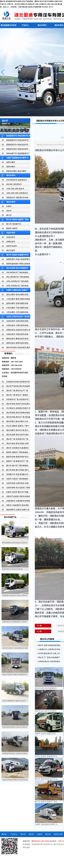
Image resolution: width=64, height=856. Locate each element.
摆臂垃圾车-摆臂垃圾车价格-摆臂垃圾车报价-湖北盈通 (14, 343)
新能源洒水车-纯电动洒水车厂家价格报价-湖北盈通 (15, 140)
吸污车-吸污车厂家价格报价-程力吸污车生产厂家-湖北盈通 (14, 466)
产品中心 (25, 25)
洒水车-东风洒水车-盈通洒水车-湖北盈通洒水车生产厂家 (14, 448)
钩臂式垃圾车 (11, 246)
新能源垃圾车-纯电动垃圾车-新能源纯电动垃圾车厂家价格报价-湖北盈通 (14, 149)
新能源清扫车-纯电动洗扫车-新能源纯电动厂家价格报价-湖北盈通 (14, 145)
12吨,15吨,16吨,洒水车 (15, 189)
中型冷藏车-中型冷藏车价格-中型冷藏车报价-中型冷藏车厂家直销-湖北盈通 (14, 308)
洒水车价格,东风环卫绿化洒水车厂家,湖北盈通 (15, 404)
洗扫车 (9, 211)
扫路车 (9, 206)
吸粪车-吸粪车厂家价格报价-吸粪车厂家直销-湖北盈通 (14, 452)
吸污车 (48, 834)
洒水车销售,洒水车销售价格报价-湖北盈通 (15, 413)
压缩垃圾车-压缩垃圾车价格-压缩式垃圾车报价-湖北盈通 (14, 321)
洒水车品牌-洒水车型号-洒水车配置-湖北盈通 (14, 435)
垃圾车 (39, 834)
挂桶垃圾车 (10, 242)
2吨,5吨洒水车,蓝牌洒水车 (16, 180)
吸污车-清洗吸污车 (13, 224)
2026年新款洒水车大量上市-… (50, 653)
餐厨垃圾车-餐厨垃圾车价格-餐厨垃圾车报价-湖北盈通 (14, 339)
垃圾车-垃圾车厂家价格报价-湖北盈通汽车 (14, 479)
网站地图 (45, 7)
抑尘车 (23, 834)
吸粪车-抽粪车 (12, 228)
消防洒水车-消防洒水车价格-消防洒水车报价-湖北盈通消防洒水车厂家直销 (14, 198)
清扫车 (31, 834)
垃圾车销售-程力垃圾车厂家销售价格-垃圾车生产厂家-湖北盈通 (15, 488)
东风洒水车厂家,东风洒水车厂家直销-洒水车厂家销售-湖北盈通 (15, 399)
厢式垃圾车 (10, 250)
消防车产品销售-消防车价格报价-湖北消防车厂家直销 (15, 497)
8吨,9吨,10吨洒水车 (14, 184)
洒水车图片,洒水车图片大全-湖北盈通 (14, 422)
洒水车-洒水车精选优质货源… (50, 645)
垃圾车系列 (10, 233)
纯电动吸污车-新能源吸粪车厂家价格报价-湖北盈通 (15, 153)
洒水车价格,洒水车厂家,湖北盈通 (15, 417)
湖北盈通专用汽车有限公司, (43, 844)
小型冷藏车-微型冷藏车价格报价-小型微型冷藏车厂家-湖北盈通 (15, 299)
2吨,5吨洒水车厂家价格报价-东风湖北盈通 (14, 273)
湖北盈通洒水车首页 (8, 25)
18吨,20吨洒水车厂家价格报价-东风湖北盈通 (14, 286)
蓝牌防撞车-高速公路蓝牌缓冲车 (15, 259)
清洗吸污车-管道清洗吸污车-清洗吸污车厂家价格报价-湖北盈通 (14, 474)
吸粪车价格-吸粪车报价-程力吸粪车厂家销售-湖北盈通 (14, 457)
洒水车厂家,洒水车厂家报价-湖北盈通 (14, 395)
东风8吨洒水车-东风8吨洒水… (50, 661)
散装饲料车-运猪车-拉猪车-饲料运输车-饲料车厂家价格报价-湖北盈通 (14, 510)
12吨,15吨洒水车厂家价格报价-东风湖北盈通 (14, 281)
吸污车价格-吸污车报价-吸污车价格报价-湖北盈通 (14, 470)
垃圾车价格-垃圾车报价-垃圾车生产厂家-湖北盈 (14, 483)
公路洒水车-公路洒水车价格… (50, 649)
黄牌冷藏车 (10, 167)
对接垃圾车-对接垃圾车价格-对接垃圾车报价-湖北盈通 (14, 334)
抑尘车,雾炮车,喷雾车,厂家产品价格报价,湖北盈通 (14, 426)
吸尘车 (9, 215)
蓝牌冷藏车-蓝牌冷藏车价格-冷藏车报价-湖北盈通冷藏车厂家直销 (14, 303)
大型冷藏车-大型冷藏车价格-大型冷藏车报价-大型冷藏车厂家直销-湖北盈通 (14, 312)
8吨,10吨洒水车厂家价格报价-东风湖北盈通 (15, 277)
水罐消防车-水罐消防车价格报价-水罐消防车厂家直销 (15, 501)
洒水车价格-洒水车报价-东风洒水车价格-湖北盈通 (14, 444)
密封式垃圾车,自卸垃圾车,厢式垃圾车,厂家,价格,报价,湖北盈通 (15, 348)
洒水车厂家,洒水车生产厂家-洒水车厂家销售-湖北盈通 (14, 391)
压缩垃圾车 (10, 237)
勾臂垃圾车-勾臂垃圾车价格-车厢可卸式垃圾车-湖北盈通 (14, 326)
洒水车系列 (42, 25)
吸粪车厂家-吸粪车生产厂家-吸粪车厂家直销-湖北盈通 (14, 461)
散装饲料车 (10, 840)
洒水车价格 (56, 605)
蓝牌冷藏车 (10, 162)
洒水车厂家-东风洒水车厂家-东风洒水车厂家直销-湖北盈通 (14, 439)
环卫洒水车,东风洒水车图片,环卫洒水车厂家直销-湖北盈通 (15, 408)
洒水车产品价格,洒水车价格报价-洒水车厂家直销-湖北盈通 (15, 386)
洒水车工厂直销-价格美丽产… (50, 657)
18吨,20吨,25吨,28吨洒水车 (17, 193)
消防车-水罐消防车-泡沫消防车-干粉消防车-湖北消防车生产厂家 (14, 505)
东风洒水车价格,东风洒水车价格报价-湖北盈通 (15, 382)
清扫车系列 (10, 202)
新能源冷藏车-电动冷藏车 (16, 171)
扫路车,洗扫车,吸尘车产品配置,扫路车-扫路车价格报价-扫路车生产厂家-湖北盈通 (15, 492)
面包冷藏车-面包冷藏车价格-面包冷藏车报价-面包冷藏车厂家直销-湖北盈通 (14, 295)
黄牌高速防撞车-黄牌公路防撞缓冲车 (15, 264)
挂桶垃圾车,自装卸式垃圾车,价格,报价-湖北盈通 (15, 330)
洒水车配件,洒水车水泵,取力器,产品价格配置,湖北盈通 (14, 430)
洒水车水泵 (58, 834)
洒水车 (51, 7)
